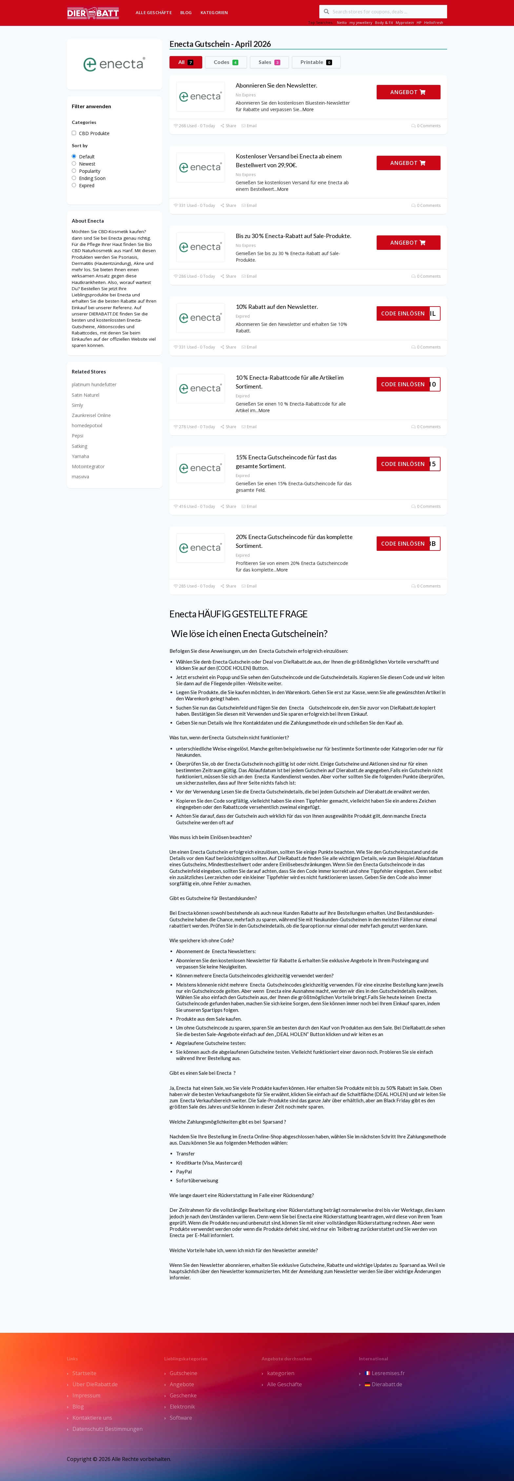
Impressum (86, 1395)
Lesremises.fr (385, 1373)
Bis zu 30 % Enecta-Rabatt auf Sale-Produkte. (293, 235)
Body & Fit (384, 22)
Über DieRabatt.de (95, 1384)
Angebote (182, 1384)
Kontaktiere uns (92, 1417)
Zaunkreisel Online (91, 415)
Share (228, 126)
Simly (77, 405)
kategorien (280, 1373)
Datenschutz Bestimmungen (107, 1428)
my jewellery (360, 22)
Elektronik (182, 1406)
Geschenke (183, 1395)
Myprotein (405, 22)
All (185, 62)
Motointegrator (88, 466)
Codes (226, 62)
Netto (342, 22)
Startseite (84, 1373)
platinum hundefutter (94, 384)
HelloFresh (433, 22)
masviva (80, 476)
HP (419, 22)
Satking (79, 446)
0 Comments (426, 126)
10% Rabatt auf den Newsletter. (277, 306)
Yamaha (80, 456)
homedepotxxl (87, 425)
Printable (316, 62)
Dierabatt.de (383, 1384)
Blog (186, 12)
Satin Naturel (85, 395)
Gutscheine (183, 1373)
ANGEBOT (408, 92)
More (308, 109)
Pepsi (77, 435)
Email (249, 126)
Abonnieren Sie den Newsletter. (276, 85)
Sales (269, 62)
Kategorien (214, 12)
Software (181, 1417)
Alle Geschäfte (154, 12)
